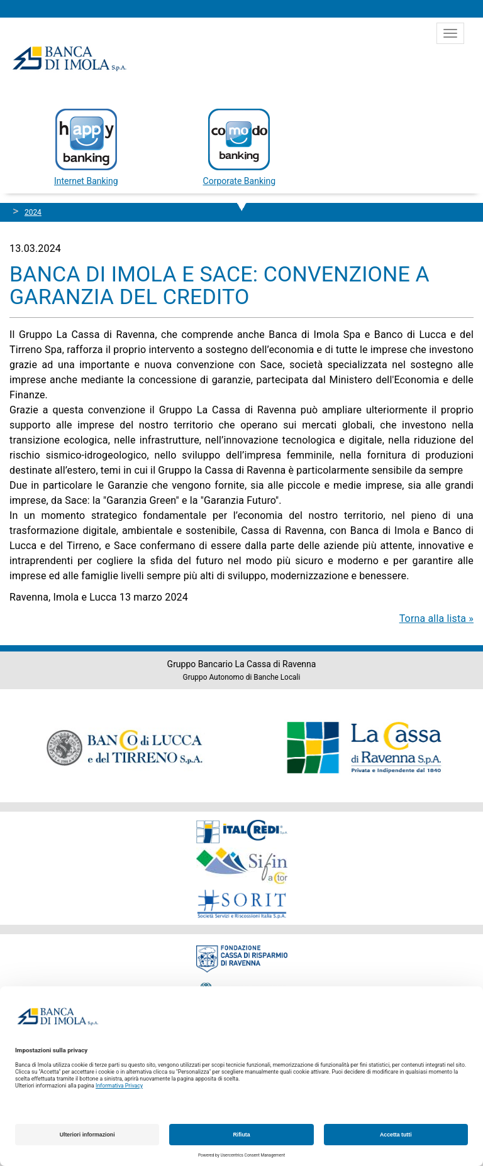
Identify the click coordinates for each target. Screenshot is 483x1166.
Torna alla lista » (436, 618)
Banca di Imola (69, 58)
